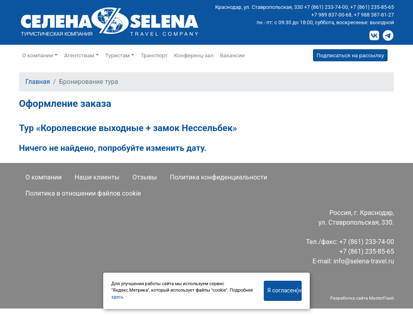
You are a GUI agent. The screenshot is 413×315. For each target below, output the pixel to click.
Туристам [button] (117, 55)
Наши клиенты (97, 177)
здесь (117, 297)
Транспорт (154, 55)
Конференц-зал (194, 55)
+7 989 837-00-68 (331, 15)
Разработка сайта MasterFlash (362, 298)
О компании (43, 177)
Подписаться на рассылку (350, 55)
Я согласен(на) (284, 290)
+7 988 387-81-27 (374, 15)
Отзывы (144, 177)
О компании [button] (37, 55)
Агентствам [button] (79, 55)
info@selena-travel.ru (364, 261)
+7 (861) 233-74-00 (326, 7)
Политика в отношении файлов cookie (83, 193)
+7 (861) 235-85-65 (372, 7)
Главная (37, 82)
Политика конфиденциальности (218, 177)
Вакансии (232, 55)
